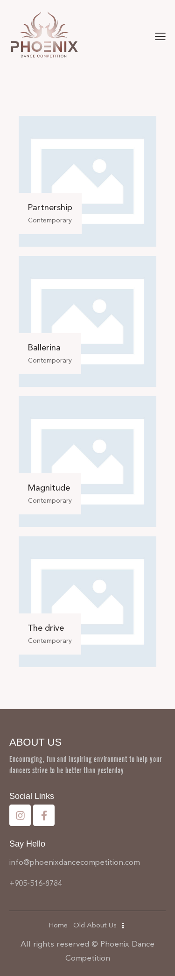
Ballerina (44, 347)
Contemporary (50, 220)
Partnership (50, 207)
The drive (46, 628)
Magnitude (49, 488)
